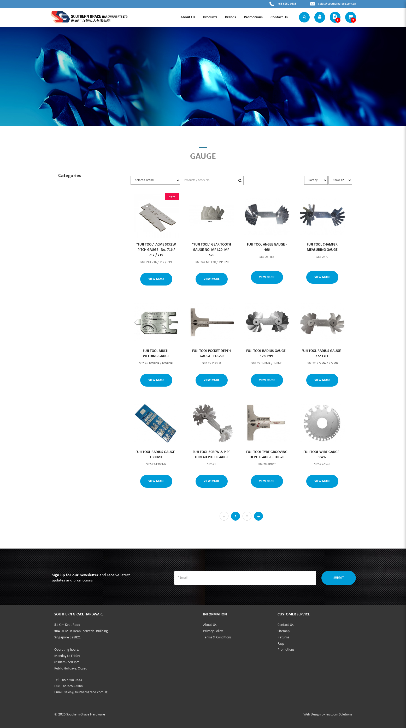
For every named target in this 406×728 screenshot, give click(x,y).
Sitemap (284, 631)
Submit (338, 577)
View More (156, 279)
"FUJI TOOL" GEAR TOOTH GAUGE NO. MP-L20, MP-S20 (211, 250)
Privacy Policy (213, 631)
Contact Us (285, 625)
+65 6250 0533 (287, 3)
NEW (172, 196)
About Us (209, 625)
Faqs (281, 644)
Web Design (312, 715)
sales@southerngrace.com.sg (337, 3)
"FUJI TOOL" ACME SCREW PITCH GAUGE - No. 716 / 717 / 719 (156, 250)
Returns (283, 637)
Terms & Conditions (217, 637)
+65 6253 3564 (72, 686)
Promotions (286, 650)
